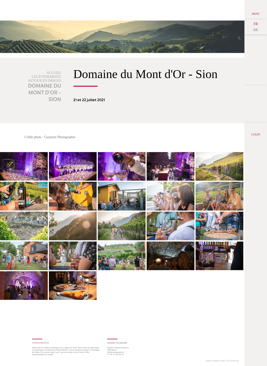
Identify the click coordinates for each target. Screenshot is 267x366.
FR (255, 24)
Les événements (46, 77)
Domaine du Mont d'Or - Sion (44, 92)
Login (255, 134)
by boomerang (233, 361)
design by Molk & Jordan (215, 361)
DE (255, 30)
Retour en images (44, 81)
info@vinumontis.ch (115, 352)
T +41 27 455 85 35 (115, 354)
